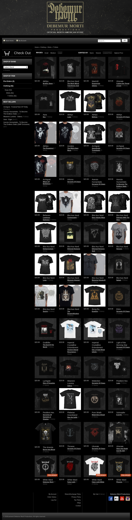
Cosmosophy (72, 217)
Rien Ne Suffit (72, 417)
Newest (98, 53)
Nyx (44, 117)
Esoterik (95, 311)
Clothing (43, 47)
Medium (53, 53)
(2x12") (15, 119)
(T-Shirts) (70, 88)
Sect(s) (45, 311)
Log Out (53, 500)
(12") (19, 114)
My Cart (96, 494)
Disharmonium (48, 249)
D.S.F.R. (119, 415)
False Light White (98, 482)
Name (92, 53)
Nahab (118, 280)
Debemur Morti (48, 482)
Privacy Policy (76, 497)
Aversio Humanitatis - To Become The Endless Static (15, 113)
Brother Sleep (48, 83)
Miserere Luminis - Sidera (12, 117)
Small (46, 53)
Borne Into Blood (49, 449)
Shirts (49, 47)
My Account (21, 40)
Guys (8, 90)
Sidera (69, 385)
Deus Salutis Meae (98, 217)
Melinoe (94, 117)
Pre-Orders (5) (8, 81)
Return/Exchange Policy (73, 494)
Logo (69, 117)
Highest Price (118, 53)
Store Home (8, 40)
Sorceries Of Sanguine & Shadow (47, 417)
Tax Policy (77, 500)
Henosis (119, 249)
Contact (78, 505)
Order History (51, 497)
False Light (71, 482)
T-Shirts (55, 47)
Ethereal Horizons (73, 249)
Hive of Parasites (49, 383)
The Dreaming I (48, 148)
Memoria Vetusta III (98, 280)
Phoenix (119, 482)
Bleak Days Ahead (98, 415)
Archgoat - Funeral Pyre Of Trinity (15, 107)
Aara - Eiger (7, 119)
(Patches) (6, 109)
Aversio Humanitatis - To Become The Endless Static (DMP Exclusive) (16, 123)
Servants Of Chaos (123, 117)
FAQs (79, 503)
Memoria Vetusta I (73, 280)
